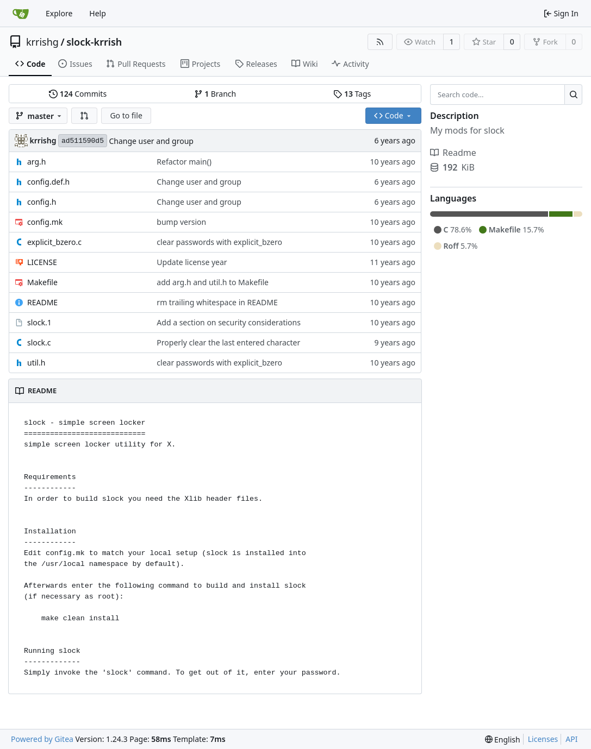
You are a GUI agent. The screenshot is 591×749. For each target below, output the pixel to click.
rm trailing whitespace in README (217, 302)
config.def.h (48, 182)
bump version (181, 222)
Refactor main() (184, 161)
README (42, 302)
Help (97, 13)
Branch (215, 94)
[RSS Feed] (380, 42)
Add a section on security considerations (229, 322)
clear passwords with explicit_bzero (219, 242)
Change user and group (151, 141)
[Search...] (573, 94)
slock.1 (39, 322)
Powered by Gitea (42, 739)
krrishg (42, 41)
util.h (36, 362)
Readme (453, 152)
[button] (84, 116)
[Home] (20, 13)
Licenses (543, 739)
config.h (41, 202)
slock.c (39, 342)
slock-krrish (94, 41)
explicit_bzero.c (54, 242)
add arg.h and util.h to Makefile (213, 282)
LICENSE (42, 262)
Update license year (192, 262)
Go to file (126, 115)
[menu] (502, 739)
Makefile (42, 282)
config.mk (45, 222)
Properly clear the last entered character (228, 342)
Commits (78, 94)
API (571, 739)
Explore (59, 13)
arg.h (36, 161)
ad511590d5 (82, 141)
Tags (352, 94)
